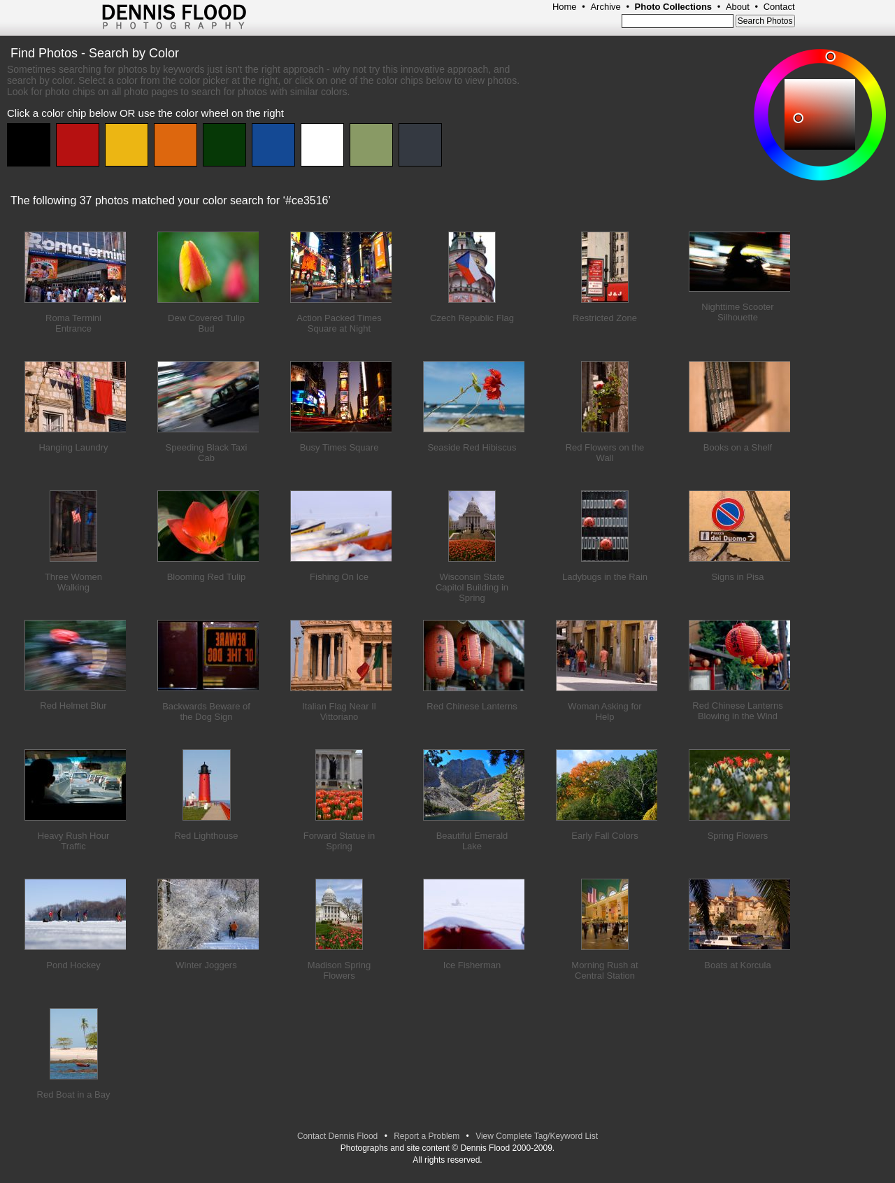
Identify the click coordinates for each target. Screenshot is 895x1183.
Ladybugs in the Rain (604, 577)
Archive (605, 6)
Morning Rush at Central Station (604, 970)
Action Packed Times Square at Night (338, 323)
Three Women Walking (73, 582)
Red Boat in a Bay (73, 1094)
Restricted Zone (605, 318)
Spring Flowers (738, 835)
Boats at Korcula (737, 965)
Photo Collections (674, 6)
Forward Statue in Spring (339, 840)
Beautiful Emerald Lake (472, 840)
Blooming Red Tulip (206, 577)
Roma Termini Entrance (73, 323)
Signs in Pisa (737, 577)
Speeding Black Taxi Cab (207, 452)
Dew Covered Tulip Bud (206, 323)
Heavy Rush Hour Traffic (74, 840)
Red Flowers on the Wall (605, 452)
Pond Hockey (73, 965)
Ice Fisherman (472, 965)
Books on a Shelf (737, 447)
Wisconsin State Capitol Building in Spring (472, 587)
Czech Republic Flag (472, 318)
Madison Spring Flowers (339, 970)
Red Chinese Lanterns (472, 706)
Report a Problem (426, 1136)
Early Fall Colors (604, 835)
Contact (779, 6)
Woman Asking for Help (604, 711)
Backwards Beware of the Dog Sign (206, 711)
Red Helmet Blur (73, 705)
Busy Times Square (339, 447)
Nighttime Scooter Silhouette (737, 312)
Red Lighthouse (206, 835)
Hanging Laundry (73, 447)
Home (564, 6)
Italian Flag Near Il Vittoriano (339, 711)
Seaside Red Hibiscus (471, 447)
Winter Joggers (206, 965)
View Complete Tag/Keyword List (536, 1136)
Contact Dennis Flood (337, 1136)
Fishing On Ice (339, 577)
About (738, 6)
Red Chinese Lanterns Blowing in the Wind (737, 710)
